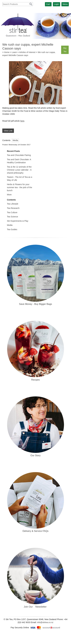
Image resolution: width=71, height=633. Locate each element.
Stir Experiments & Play (17, 221)
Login (56, 4)
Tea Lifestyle (12, 204)
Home (6, 52)
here (22, 121)
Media (15, 140)
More (9, 194)
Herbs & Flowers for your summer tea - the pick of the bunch (19, 187)
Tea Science (12, 216)
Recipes (35, 379)
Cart (48, 4)
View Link (8, 131)
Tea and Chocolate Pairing (19, 155)
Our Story (35, 455)
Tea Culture (12, 212)
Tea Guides (12, 229)
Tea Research (13, 208)
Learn (14, 52)
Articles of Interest (27, 52)
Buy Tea (65, 50)
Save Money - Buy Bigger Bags (35, 304)
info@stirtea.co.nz (45, 622)
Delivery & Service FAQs (35, 531)
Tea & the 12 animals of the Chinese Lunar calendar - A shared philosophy (19, 170)
